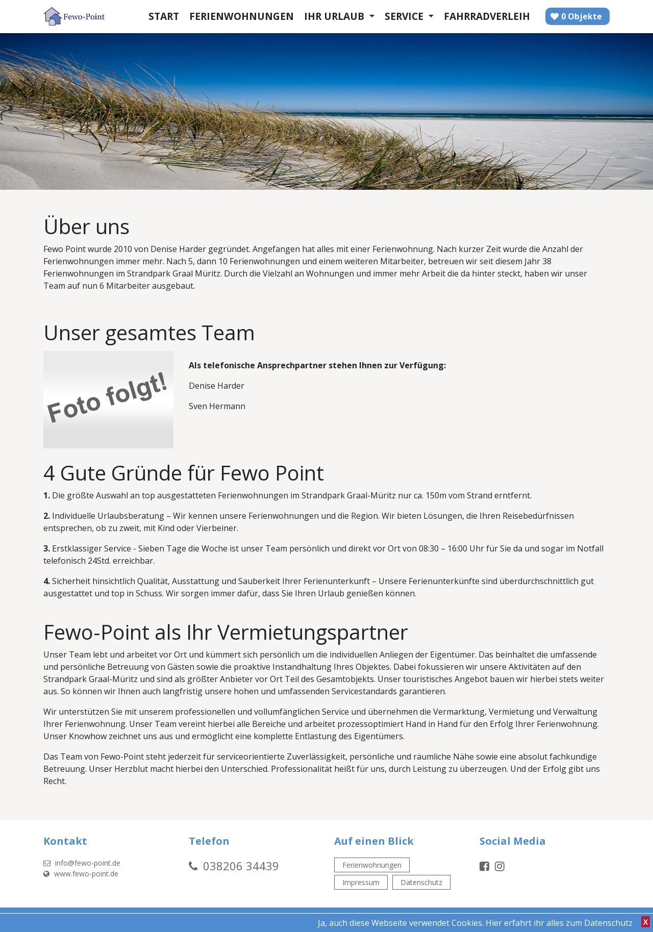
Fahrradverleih (487, 16)
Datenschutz (421, 882)
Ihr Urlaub (335, 16)
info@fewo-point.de (81, 863)
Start (163, 16)
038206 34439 (241, 865)
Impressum (361, 882)
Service (405, 16)
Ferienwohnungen (241, 16)
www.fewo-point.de (80, 873)
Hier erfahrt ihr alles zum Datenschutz (559, 922)
